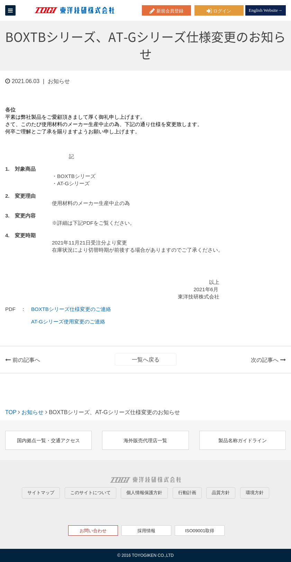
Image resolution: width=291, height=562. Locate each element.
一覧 (146, 360)
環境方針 (255, 492)
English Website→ (265, 10)
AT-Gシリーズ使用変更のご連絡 (68, 321)
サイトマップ (40, 492)
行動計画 (187, 492)
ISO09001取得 (200, 530)
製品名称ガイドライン (242, 440)
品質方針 (221, 492)
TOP (10, 412)
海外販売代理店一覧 (145, 440)
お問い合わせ (93, 530)
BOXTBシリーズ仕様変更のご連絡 (71, 309)
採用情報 (146, 530)
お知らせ (32, 412)
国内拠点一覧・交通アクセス (48, 440)
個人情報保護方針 (144, 492)
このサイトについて (90, 492)
